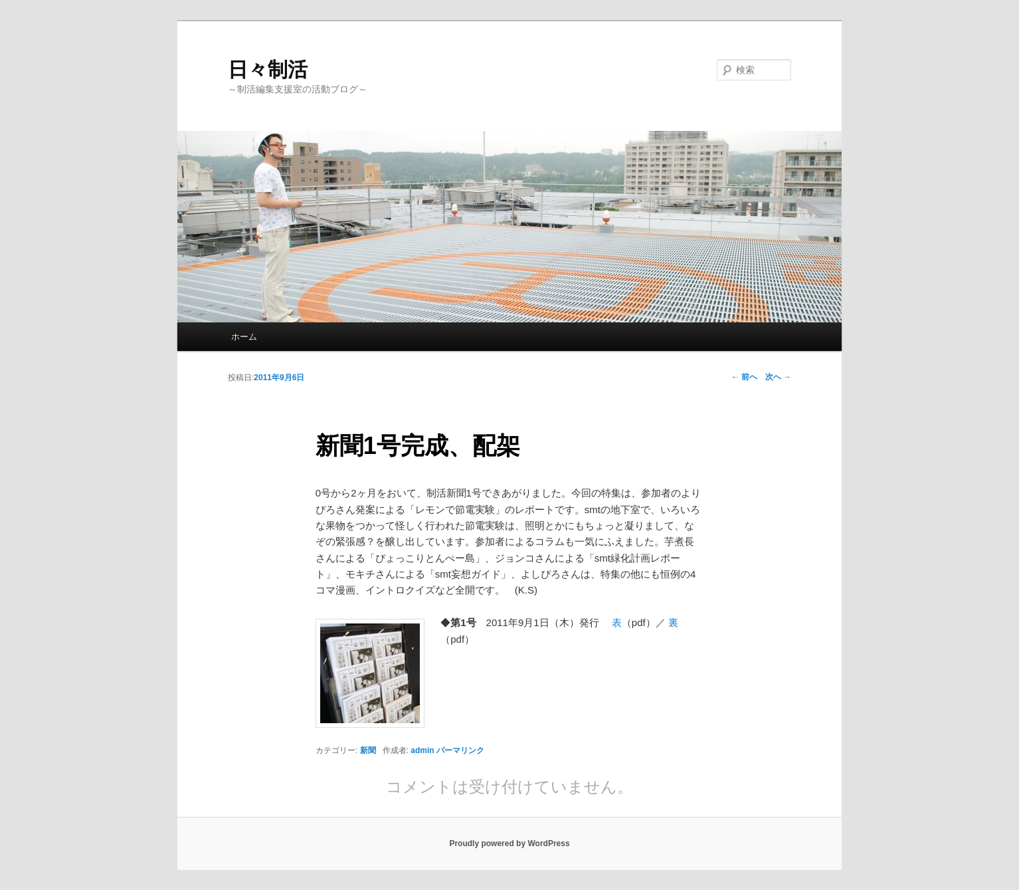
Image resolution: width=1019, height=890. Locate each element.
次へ (778, 377)
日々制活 (268, 69)
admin (422, 750)
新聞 (368, 750)
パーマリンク (460, 750)
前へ (744, 377)
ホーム (244, 337)
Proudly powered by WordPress (509, 843)
